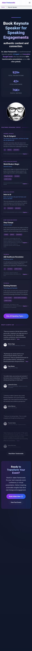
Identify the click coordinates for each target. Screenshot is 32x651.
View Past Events (16, 502)
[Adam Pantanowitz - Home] (8, 3)
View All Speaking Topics (16, 316)
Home (3, 7)
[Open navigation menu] (29, 2)
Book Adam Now (16, 496)
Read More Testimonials (16, 453)
